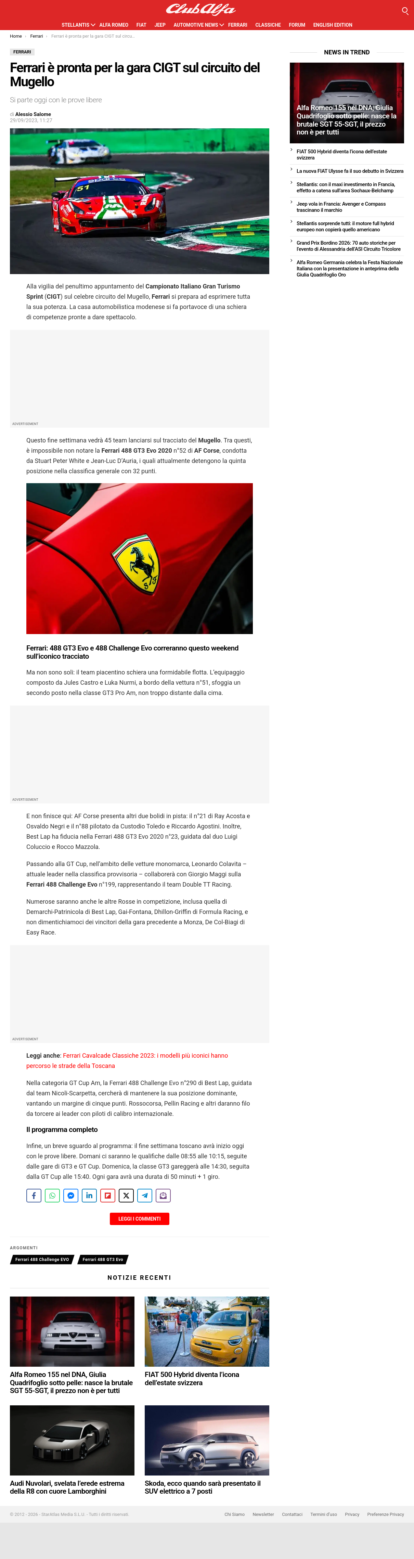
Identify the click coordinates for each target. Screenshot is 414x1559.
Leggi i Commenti (139, 1219)
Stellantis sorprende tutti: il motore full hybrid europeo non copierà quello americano (345, 226)
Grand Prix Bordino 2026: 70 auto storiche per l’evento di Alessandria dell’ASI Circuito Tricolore (349, 246)
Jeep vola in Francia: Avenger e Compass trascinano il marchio (341, 207)
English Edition (332, 25)
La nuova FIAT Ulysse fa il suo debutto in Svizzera (350, 171)
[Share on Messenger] (70, 1195)
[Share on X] (126, 1195)
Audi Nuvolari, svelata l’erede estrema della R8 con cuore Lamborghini (67, 1487)
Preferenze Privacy (385, 1514)
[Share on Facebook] (33, 1195)
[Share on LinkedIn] (89, 1195)
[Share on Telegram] (144, 1195)
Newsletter (263, 1514)
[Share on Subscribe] (163, 1195)
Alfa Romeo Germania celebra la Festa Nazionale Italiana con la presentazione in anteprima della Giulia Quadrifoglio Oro (350, 268)
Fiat (141, 25)
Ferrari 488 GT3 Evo (103, 1259)
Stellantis (75, 25)
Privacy (352, 1514)
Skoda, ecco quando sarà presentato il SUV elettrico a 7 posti (203, 1487)
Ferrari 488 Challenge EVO (42, 1259)
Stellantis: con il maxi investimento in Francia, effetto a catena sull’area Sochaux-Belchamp (346, 187)
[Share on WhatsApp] (52, 1195)
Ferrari (237, 25)
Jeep (160, 25)
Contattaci (292, 1514)
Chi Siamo (234, 1514)
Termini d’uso (323, 1514)
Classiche (268, 25)
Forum (297, 25)
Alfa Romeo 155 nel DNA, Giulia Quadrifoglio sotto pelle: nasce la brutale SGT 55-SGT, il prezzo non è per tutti (71, 1382)
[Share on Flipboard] (107, 1195)
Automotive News (195, 25)
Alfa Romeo (114, 25)
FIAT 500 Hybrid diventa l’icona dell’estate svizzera (192, 1378)
